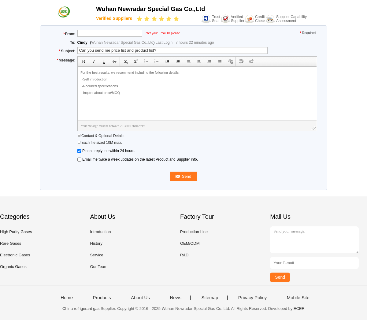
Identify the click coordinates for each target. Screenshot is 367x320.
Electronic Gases (15, 255)
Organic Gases (13, 266)
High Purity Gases (16, 231)
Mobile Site (298, 298)
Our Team (98, 266)
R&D (184, 255)
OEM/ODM (190, 243)
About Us (140, 298)
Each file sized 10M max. (99, 142)
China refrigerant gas (80, 308)
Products (102, 298)
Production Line (194, 231)
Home (67, 298)
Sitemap (209, 298)
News (175, 298)
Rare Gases (10, 243)
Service (96, 255)
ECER (299, 308)
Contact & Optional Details (100, 136)
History (96, 243)
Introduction (100, 231)
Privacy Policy (252, 298)
